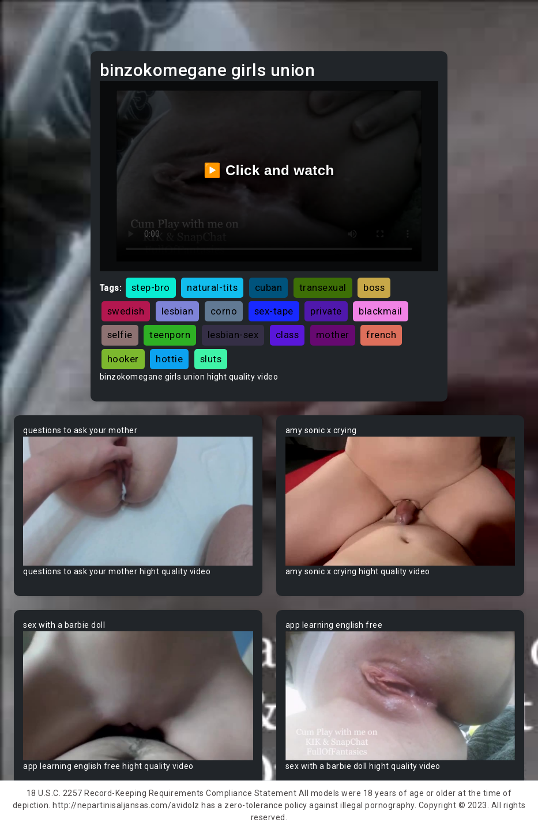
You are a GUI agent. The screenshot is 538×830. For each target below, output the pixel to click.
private (326, 311)
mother (332, 334)
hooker (123, 359)
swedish (126, 311)
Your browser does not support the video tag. (138, 501)
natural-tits (212, 287)
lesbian (177, 311)
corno (224, 311)
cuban (269, 287)
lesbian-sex (233, 334)
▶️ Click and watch (269, 170)
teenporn (169, 334)
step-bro (150, 287)
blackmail (380, 311)
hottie (169, 359)
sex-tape (274, 311)
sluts (211, 359)
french (381, 334)
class (287, 334)
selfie (120, 334)
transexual (323, 287)
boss (374, 287)
